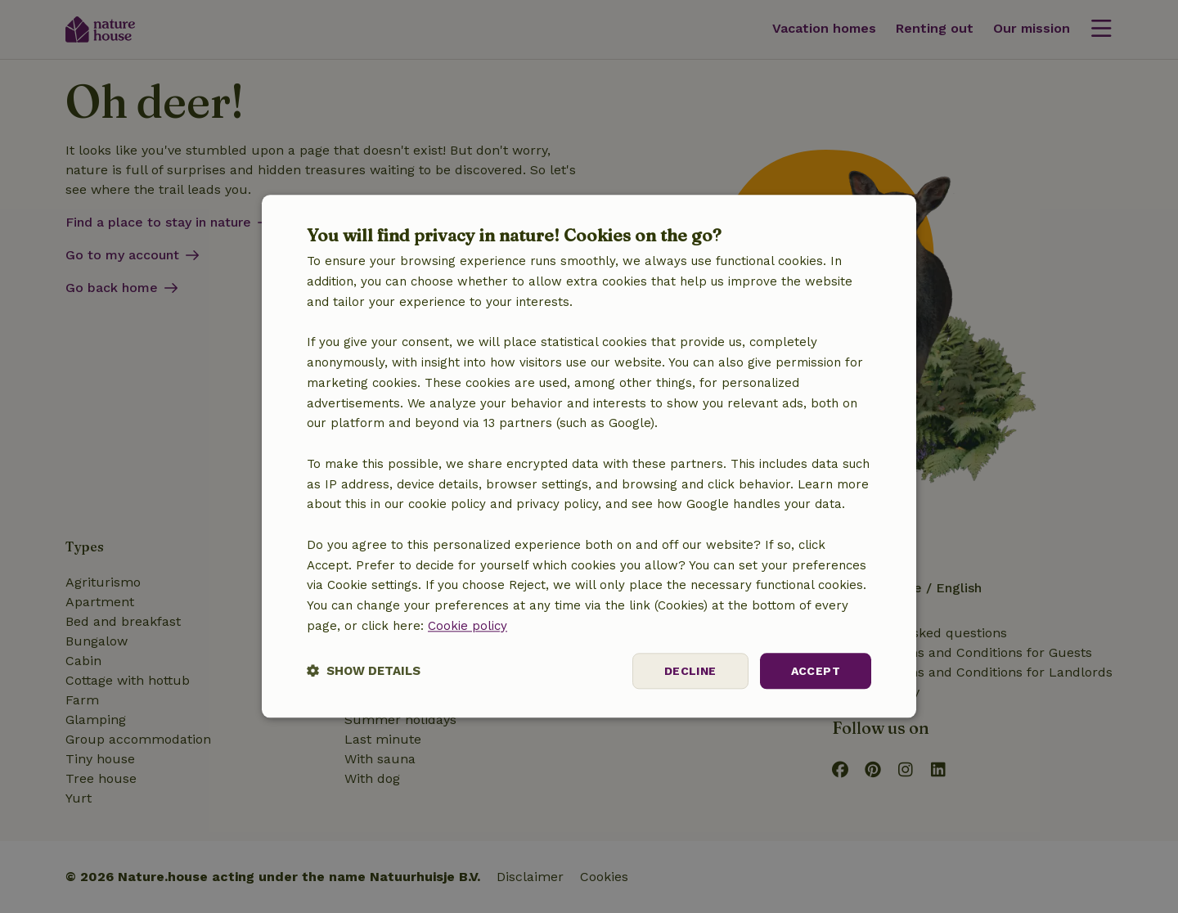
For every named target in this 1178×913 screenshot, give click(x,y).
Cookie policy (467, 625)
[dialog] (589, 456)
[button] (363, 671)
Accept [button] (815, 670)
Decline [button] (690, 670)
